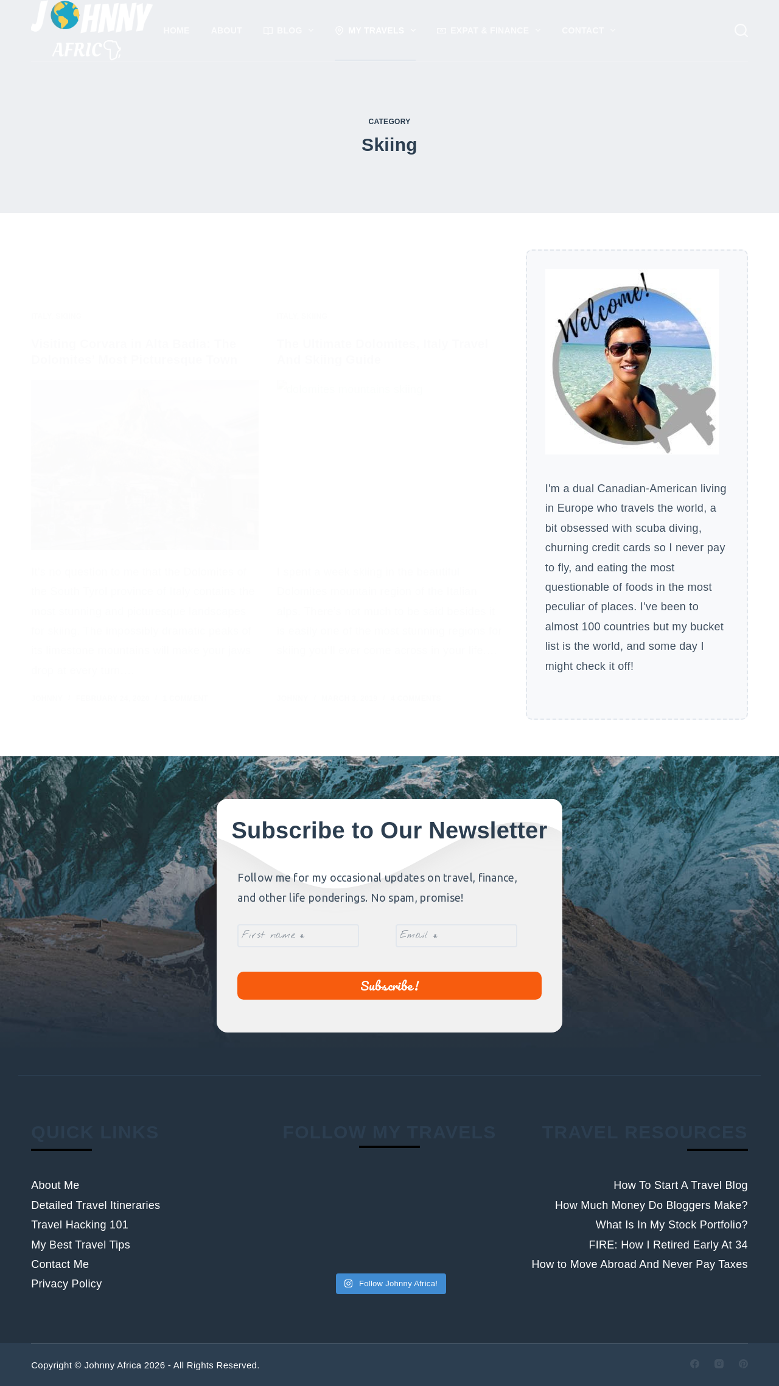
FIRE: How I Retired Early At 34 (668, 1245)
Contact (591, 30)
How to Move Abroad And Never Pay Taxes (640, 1264)
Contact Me (60, 1264)
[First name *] (298, 935)
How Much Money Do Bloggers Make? (651, 1205)
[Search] (741, 30)
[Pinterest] (743, 1363)
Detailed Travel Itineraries (95, 1205)
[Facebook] (694, 1363)
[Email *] (456, 935)
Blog (291, 30)
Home (177, 30)
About (226, 30)
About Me (55, 1185)
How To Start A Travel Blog (680, 1185)
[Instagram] (719, 1363)
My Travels (378, 30)
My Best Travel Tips (80, 1245)
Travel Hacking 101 (79, 1225)
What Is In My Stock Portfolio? (672, 1225)
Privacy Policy (66, 1284)
